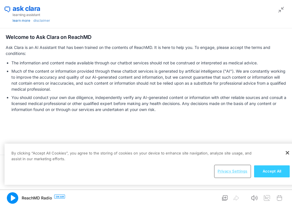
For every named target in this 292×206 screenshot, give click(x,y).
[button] (12, 198)
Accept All (272, 171)
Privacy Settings (232, 171)
